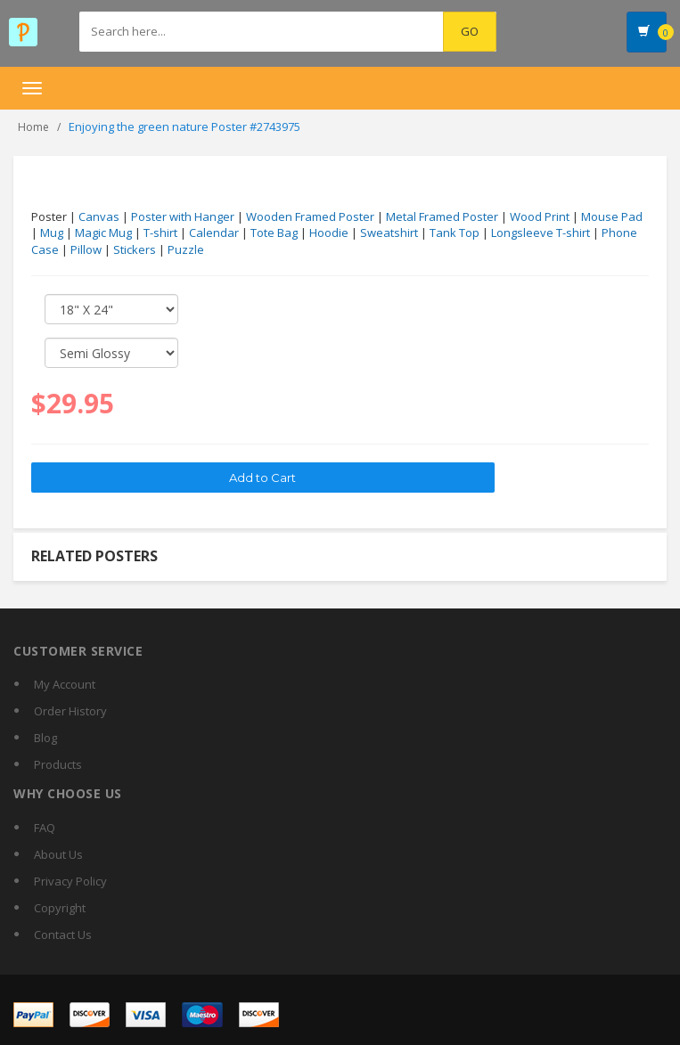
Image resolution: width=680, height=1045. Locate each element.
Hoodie (328, 233)
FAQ (44, 828)
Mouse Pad (612, 216)
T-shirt (160, 233)
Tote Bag (274, 233)
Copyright (60, 908)
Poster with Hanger (182, 216)
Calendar (214, 233)
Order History (70, 711)
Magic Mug (103, 233)
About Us (58, 854)
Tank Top (454, 233)
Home (33, 127)
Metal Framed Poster (442, 216)
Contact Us (63, 935)
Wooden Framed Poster (310, 216)
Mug (51, 233)
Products (58, 764)
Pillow (86, 249)
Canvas (98, 216)
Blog (45, 738)
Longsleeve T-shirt (540, 233)
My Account (64, 684)
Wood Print (539, 216)
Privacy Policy (70, 881)
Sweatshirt (389, 233)
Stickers (134, 249)
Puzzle (186, 249)
